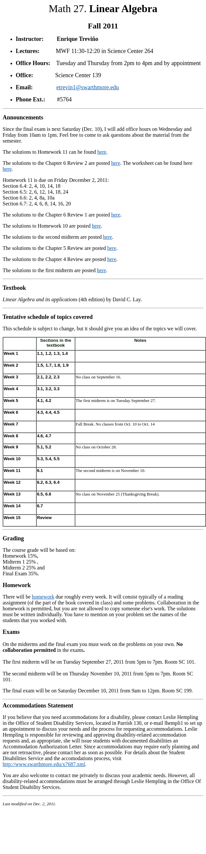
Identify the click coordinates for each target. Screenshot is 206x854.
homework (43, 597)
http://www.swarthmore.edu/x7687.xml (44, 764)
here (101, 152)
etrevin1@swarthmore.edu (87, 87)
